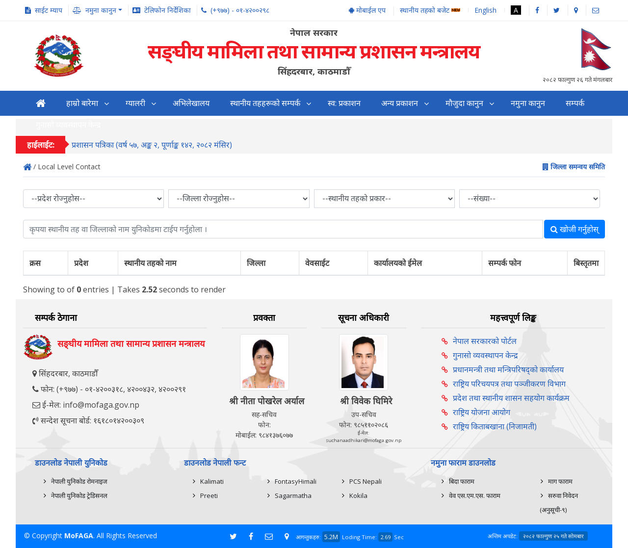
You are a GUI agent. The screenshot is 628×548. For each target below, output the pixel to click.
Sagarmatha (293, 495)
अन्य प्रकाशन (399, 103)
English (485, 10)
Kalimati (212, 481)
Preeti (209, 495)
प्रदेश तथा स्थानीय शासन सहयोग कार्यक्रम (511, 397)
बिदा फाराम (461, 481)
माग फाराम (560, 481)
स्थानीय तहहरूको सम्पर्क (265, 103)
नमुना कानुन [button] (100, 10)
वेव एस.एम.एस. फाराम (474, 495)
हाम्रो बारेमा (82, 103)
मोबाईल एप (367, 10)
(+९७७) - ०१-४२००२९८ (239, 10)
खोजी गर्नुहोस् (574, 229)
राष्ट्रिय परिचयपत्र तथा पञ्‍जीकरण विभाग (509, 383)
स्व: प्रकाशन (344, 103)
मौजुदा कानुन (464, 103)
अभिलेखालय (191, 103)
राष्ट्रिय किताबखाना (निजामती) (495, 426)
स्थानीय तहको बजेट (430, 10)
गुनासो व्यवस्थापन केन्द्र (485, 355)
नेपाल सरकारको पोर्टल (485, 341)
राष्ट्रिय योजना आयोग (481, 412)
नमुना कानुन (528, 103)
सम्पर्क (575, 103)
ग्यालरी (135, 103)
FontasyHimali (295, 481)
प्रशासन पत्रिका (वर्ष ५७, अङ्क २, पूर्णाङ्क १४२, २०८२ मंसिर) (152, 145)
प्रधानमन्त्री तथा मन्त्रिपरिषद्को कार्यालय (508, 369)
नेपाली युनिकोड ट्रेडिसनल (79, 495)
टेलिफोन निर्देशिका (167, 10)
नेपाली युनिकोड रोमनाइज (79, 481)
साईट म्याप (48, 10)
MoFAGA (78, 535)
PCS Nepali (365, 481)
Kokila (358, 495)
